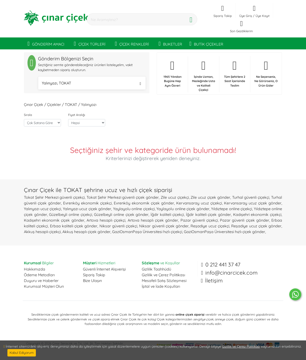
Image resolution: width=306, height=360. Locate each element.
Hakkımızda (34, 269)
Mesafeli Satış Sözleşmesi (164, 280)
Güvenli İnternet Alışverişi (104, 269)
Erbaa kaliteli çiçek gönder (74, 226)
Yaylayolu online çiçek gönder (182, 208)
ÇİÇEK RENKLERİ (132, 43)
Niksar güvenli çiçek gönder (164, 226)
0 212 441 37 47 (222, 264)
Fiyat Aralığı (76, 115)
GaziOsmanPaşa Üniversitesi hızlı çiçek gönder (224, 231)
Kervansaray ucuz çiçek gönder (252, 203)
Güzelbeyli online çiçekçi (70, 214)
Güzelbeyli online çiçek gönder (121, 214)
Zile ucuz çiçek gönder (210, 197)
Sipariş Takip (94, 274)
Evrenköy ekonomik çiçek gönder (144, 203)
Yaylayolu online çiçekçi (134, 208)
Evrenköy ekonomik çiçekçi (87, 203)
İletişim (214, 280)
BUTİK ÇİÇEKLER (206, 43)
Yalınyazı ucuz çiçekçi (42, 208)
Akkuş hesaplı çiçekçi (42, 231)
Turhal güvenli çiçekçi (250, 197)
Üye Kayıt (262, 16)
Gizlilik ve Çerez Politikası (163, 274)
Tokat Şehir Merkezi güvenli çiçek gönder (123, 197)
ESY (57, 347)
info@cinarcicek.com (231, 272)
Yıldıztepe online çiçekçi (231, 208)
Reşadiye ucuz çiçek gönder (256, 226)
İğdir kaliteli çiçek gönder (208, 214)
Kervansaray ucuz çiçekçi (199, 203)
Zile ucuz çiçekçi (175, 197)
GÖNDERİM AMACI (45, 43)
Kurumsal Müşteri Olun (44, 286)
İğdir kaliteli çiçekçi (167, 214)
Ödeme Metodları (39, 274)
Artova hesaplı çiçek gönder (153, 220)
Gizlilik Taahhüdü (156, 269)
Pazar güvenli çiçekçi (199, 220)
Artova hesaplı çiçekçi (106, 220)
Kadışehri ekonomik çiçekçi (257, 214)
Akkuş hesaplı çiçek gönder (86, 231)
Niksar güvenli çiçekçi (118, 226)
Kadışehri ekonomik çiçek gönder (54, 220)
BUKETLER (170, 43)
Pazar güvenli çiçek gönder (244, 220)
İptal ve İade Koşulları (161, 286)
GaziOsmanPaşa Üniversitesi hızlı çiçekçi (147, 231)
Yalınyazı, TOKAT (91, 84)
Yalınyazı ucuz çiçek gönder (87, 208)
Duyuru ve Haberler (41, 280)
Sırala (28, 115)
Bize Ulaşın (92, 280)
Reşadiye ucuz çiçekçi (210, 226)
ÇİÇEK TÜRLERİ (89, 43)
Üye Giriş (245, 16)
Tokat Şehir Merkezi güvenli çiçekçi (54, 197)
